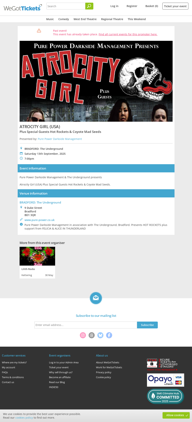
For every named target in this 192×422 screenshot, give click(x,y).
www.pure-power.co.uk (40, 220)
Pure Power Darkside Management (60, 139)
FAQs (5, 372)
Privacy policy (103, 372)
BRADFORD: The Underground (40, 202)
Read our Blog (57, 382)
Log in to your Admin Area (64, 362)
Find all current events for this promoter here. (128, 34)
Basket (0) (151, 6)
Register (132, 6)
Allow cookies (175, 415)
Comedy (63, 19)
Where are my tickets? (14, 362)
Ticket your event (175, 6)
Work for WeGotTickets (109, 367)
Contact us (8, 382)
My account (8, 367)
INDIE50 (53, 387)
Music (50, 19)
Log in (114, 6)
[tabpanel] (37, 262)
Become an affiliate (60, 377)
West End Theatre (85, 19)
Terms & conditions (13, 377)
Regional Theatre (112, 19)
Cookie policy (103, 377)
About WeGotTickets (107, 362)
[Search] (89, 6)
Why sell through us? (61, 372)
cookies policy (24, 417)
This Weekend (137, 19)
